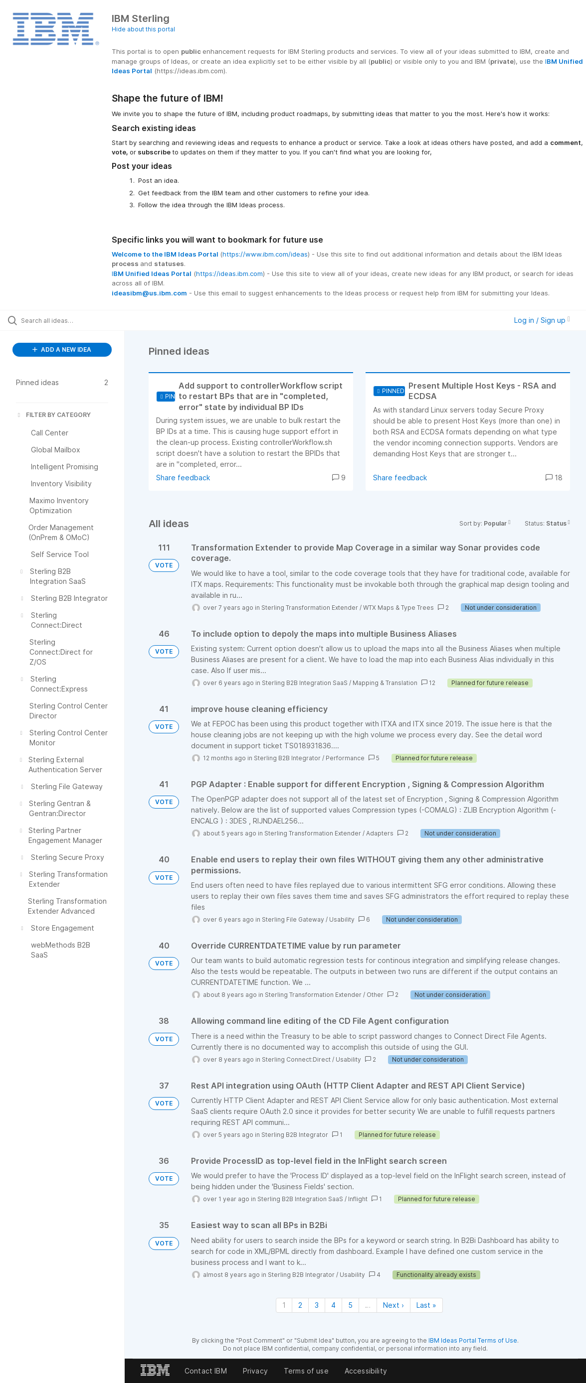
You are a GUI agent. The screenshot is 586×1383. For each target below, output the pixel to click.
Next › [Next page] (393, 1305)
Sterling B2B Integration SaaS (305, 683)
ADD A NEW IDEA (61, 349)
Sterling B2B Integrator (287, 758)
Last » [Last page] (426, 1305)
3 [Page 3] (317, 1305)
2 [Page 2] (300, 1305)
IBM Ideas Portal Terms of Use (472, 1340)
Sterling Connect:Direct (296, 1059)
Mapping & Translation (385, 683)
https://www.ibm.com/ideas (265, 254)
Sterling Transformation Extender (309, 607)
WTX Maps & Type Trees (398, 607)
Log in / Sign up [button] (542, 320)
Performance (345, 758)
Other (375, 994)
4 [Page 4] (333, 1305)
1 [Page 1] (284, 1305)
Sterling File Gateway (293, 919)
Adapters (379, 833)
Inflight (358, 1199)
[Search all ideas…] (71, 320)
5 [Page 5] (350, 1305)
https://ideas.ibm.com (229, 273)
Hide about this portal (143, 29)
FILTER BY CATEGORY (53, 414)
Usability (342, 919)
